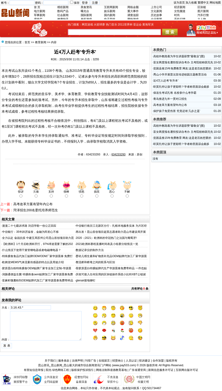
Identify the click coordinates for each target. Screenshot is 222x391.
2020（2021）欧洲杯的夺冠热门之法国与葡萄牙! (106, 238)
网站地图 (215, 2)
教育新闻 (40, 42)
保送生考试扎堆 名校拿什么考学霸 (174, 92)
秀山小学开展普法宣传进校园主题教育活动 (180, 74)
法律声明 (77, 360)
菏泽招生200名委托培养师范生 (35, 210)
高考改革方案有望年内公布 (33, 204)
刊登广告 (90, 360)
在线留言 (104, 360)
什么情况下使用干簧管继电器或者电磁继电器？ (31, 250)
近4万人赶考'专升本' (165, 80)
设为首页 (179, 2)
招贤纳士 (117, 360)
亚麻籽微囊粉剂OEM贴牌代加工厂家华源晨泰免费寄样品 (37, 280)
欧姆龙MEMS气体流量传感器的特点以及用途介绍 (33, 262)
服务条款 (63, 360)
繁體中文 (203, 2)
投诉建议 (144, 360)
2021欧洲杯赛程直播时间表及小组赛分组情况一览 (107, 244)
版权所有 (171, 360)
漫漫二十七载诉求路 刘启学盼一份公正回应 (29, 225)
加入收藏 (191, 2)
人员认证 (131, 360)
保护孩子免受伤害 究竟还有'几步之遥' (176, 111)
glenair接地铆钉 (85, 280)
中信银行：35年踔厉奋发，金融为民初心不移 (30, 231)
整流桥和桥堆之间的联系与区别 (95, 262)
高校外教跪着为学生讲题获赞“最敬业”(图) (179, 56)
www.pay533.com (124, 365)
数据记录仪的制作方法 (90, 250)
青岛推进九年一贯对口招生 (170, 98)
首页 (27, 42)
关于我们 (50, 360)
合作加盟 (158, 360)
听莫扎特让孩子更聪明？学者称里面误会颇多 (181, 86)
